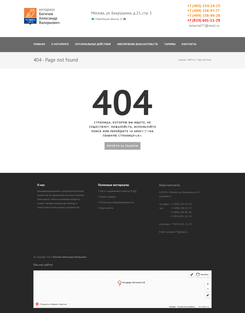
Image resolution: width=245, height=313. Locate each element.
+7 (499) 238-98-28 (203, 15)
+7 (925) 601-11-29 (203, 20)
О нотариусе (60, 44)
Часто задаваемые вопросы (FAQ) (118, 191)
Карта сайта (106, 207)
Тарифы (169, 44)
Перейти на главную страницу (122, 147)
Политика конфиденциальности (117, 202)
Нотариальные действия (93, 44)
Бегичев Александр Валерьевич (70, 256)
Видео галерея (108, 196)
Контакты (189, 44)
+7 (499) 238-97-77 (203, 10)
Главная (39, 44)
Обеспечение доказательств (137, 44)
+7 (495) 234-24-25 (203, 5)
